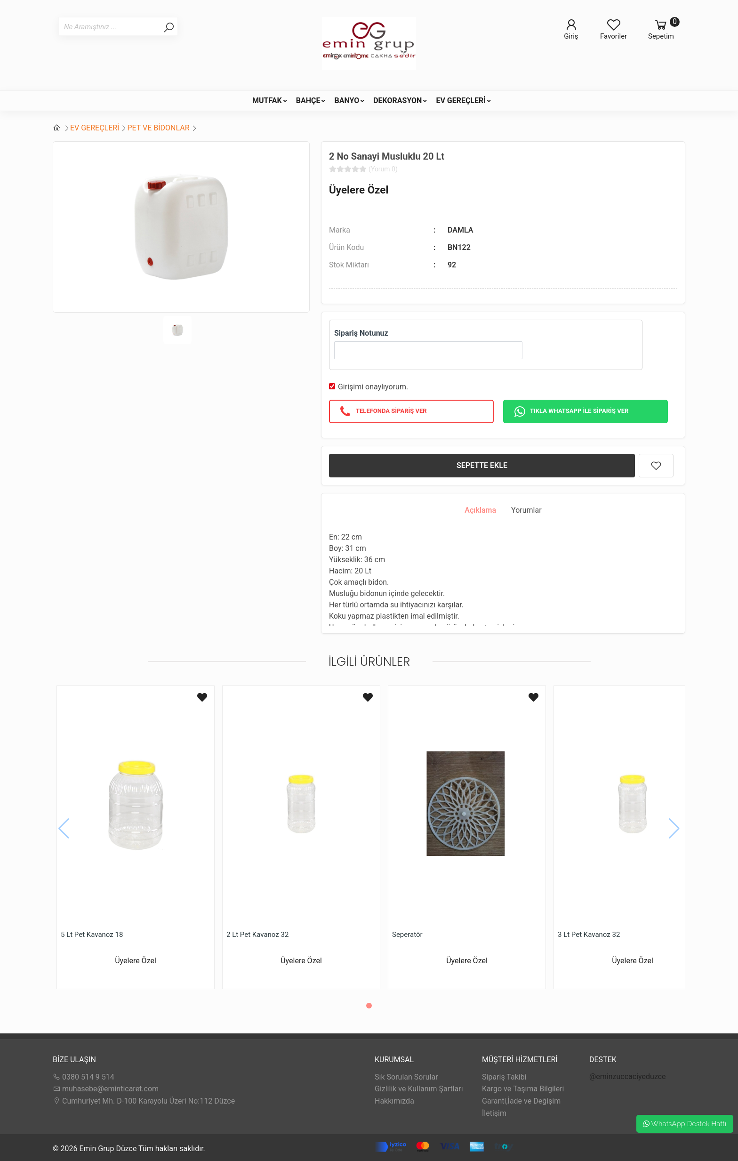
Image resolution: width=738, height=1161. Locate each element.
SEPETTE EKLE (482, 465)
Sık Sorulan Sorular (406, 1076)
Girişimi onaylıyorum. (373, 386)
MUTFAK (267, 100)
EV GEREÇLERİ (461, 100)
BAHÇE (308, 100)
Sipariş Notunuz (361, 333)
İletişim (494, 1113)
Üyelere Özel (358, 190)
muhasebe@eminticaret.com (106, 1088)
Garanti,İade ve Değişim (521, 1100)
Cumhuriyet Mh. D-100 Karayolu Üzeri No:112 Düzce (144, 1100)
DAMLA (460, 230)
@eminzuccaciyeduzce (627, 1076)
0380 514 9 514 (83, 1076)
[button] (369, 1005)
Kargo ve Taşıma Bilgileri (523, 1088)
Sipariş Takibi (504, 1076)
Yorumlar (526, 510)
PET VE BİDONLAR (158, 127)
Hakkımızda (394, 1100)
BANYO (346, 100)
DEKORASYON (397, 100)
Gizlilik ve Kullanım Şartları (419, 1088)
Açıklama (480, 510)
